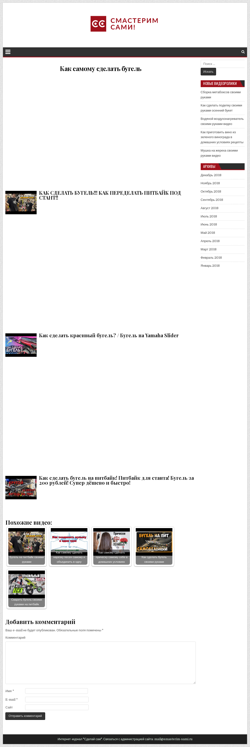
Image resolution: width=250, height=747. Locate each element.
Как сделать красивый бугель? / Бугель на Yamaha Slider (100, 272)
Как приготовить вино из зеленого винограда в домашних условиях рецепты (222, 137)
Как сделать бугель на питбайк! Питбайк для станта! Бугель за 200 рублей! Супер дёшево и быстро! (100, 415)
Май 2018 (208, 233)
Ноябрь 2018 (210, 183)
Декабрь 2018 (211, 175)
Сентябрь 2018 (212, 200)
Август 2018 (210, 208)
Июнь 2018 (209, 224)
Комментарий (15, 637)
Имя (9, 691)
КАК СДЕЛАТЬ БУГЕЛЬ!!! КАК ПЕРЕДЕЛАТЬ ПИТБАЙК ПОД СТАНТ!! (100, 130)
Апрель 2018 (210, 241)
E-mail (11, 699)
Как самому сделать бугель (100, 68)
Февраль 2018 (211, 257)
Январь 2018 (210, 265)
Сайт (9, 707)
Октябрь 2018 (211, 191)
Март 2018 (209, 249)
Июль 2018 (209, 216)
